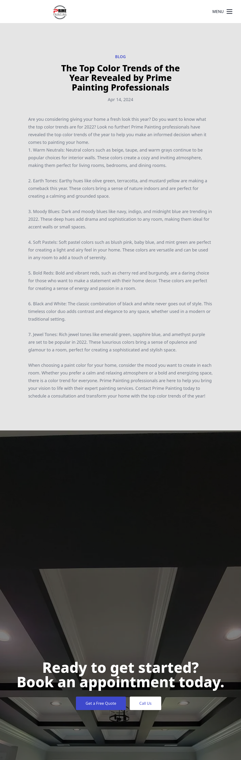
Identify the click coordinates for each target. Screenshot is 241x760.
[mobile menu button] (229, 11)
